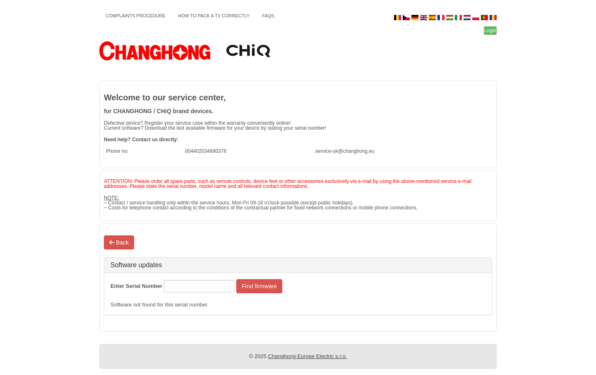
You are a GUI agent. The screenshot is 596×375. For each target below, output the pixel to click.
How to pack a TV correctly (214, 15)
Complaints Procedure (136, 15)
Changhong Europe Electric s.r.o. (307, 356)
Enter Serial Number (136, 286)
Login (490, 30)
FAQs (268, 15)
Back (119, 242)
